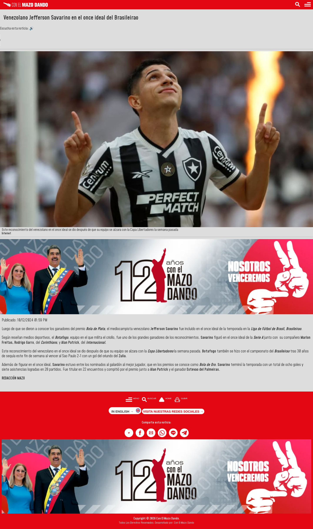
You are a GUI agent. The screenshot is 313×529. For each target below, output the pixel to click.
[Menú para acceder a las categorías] (307, 5)
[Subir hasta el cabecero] (180, 400)
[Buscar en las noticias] (297, 5)
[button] (129, 432)
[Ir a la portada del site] (165, 400)
